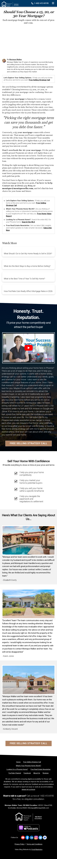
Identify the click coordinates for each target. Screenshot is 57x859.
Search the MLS (28, 222)
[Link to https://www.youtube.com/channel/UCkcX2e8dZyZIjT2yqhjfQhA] (23, 837)
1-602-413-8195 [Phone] (40, 3)
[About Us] (36, 773)
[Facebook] (27, 773)
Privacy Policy (20, 844)
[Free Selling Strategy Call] (32, 762)
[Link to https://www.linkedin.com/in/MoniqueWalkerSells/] (32, 837)
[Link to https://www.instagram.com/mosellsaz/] (36, 837)
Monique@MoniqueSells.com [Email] (38, 808)
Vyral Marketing (36, 849)
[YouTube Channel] (14, 773)
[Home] (9, 2)
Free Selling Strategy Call (39, 80)
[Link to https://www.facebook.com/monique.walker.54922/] (27, 837)
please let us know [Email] (28, 789)
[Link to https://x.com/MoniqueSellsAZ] (40, 837)
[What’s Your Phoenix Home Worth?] (28, 765)
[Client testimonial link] (28, 540)
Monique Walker (15, 59)
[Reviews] (46, 773)
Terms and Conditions (34, 844)
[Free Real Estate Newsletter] (41, 769)
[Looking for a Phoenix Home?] (17, 769)
